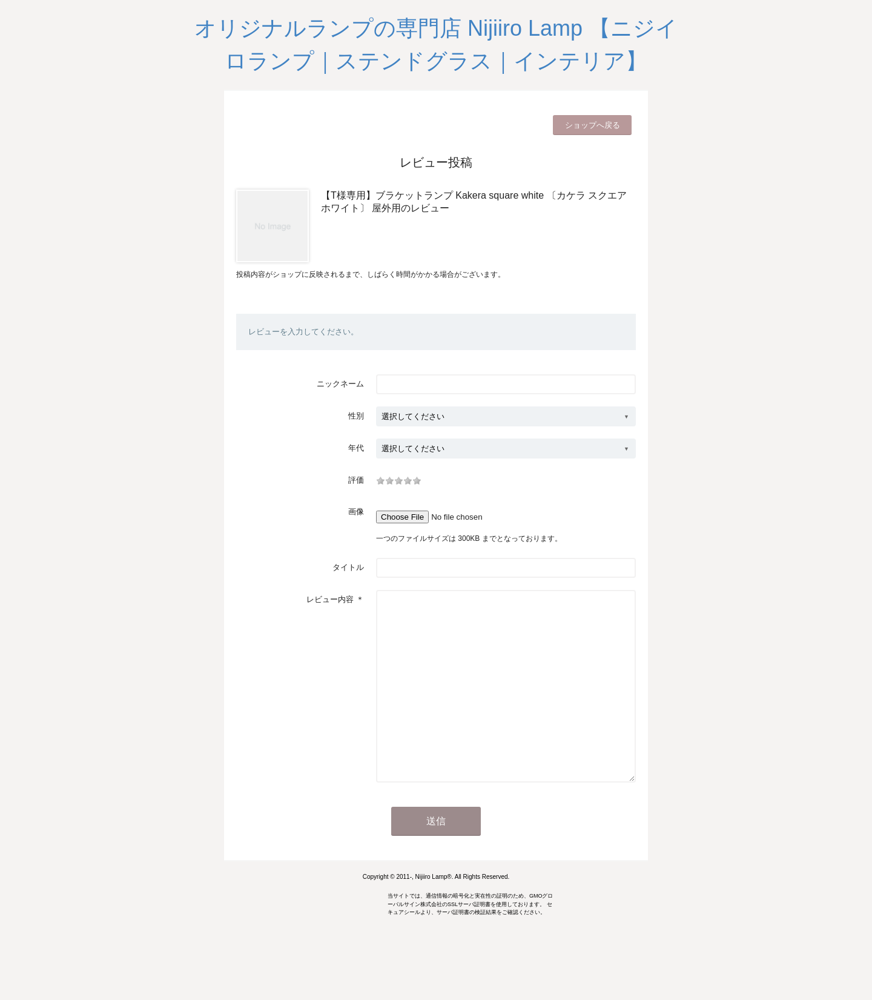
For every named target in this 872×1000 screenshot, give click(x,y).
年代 (356, 447)
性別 (356, 415)
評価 (356, 480)
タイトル (348, 567)
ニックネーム (340, 383)
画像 (356, 511)
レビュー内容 (330, 599)
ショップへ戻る (592, 125)
